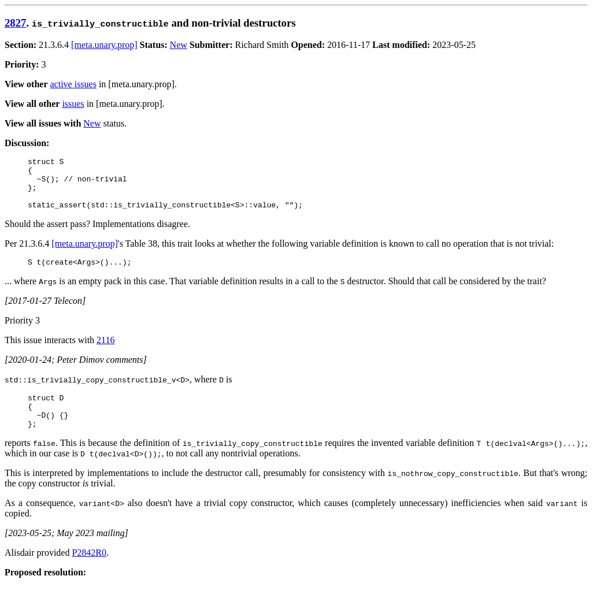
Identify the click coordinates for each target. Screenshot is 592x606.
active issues (73, 84)
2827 (15, 23)
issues (73, 104)
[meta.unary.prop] (104, 45)
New (178, 45)
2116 (105, 352)
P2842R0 (89, 572)
